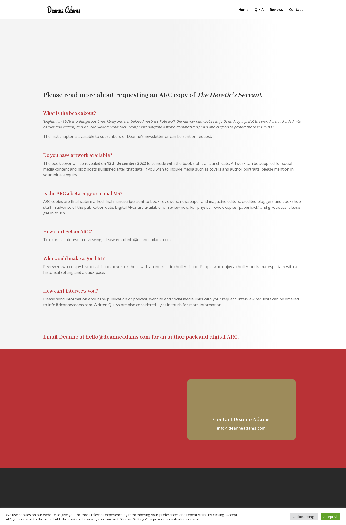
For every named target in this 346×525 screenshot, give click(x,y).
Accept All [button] (330, 516)
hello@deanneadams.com (118, 337)
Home (243, 10)
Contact (296, 10)
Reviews (276, 10)
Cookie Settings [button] (304, 516)
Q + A (259, 10)
